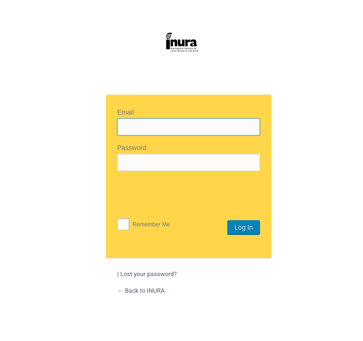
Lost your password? (148, 274)
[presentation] (189, 197)
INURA (181, 56)
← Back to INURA (141, 290)
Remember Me (143, 224)
